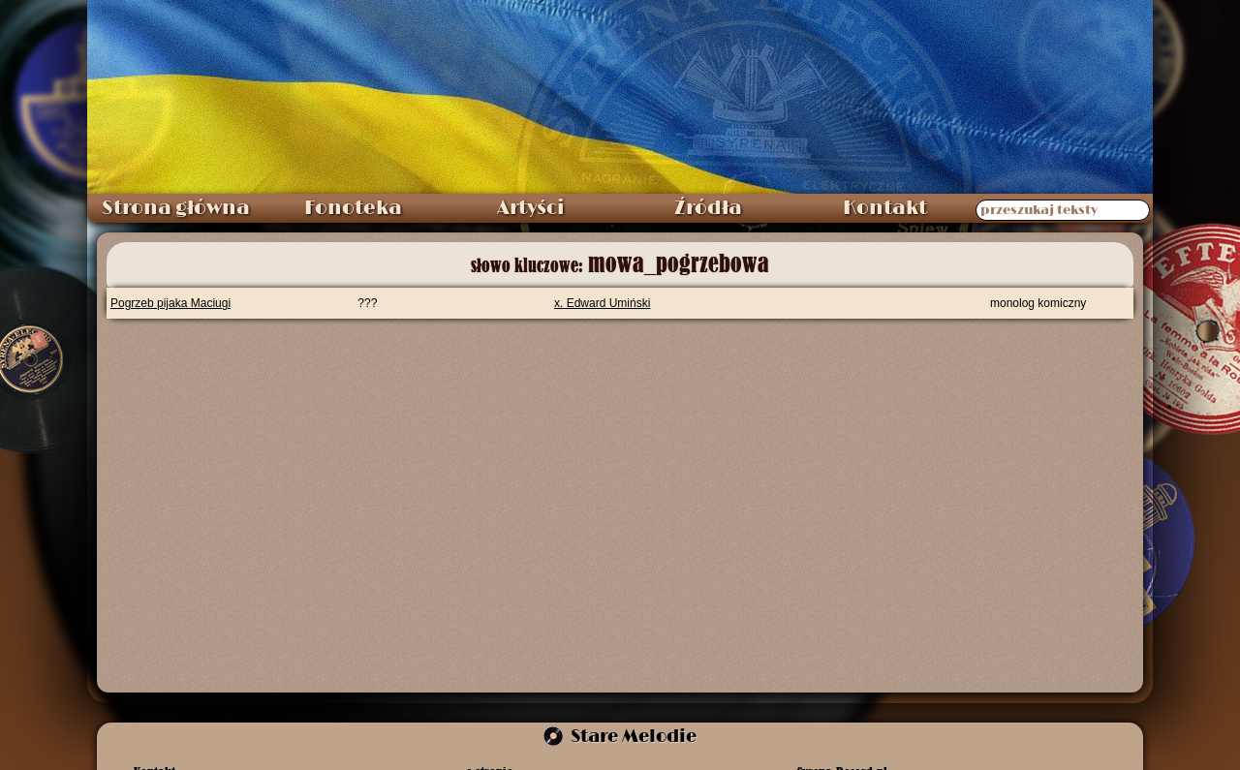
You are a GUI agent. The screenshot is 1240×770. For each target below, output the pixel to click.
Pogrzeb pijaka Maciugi (170, 303)
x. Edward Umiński (602, 303)
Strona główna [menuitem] (176, 208)
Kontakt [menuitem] (885, 208)
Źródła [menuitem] (708, 208)
